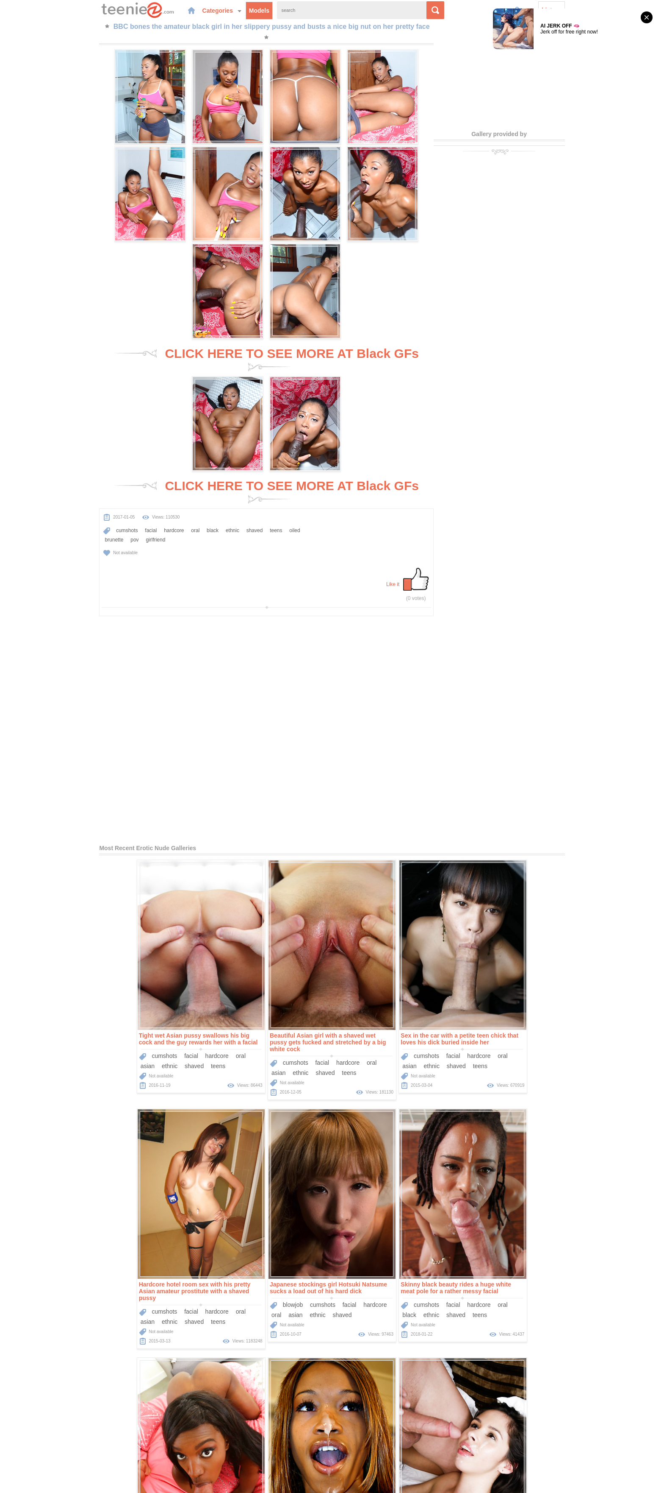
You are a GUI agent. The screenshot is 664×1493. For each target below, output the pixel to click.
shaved (221, 409)
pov (119, 418)
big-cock (86, 1286)
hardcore (141, 409)
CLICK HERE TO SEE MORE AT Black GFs (266, 249)
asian (82, 795)
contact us (400, 1482)
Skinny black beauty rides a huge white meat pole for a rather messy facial (259, 1017)
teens (243, 409)
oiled (77, 418)
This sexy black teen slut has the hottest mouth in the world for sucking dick (523, 1017)
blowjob (96, 1034)
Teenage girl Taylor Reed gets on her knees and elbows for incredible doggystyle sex (134, 1259)
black (179, 409)
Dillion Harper (235, 1296)
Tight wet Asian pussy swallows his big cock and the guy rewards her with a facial (132, 768)
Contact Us (389, 1444)
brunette (99, 418)
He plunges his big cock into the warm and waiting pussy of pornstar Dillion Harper (264, 1259)
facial (118, 409)
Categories (191, 10)
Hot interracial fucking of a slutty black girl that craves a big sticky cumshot (395, 1017)
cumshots (94, 409)
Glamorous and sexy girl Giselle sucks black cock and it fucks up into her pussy (393, 1259)
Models (229, 10)
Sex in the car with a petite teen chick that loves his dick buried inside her (394, 768)
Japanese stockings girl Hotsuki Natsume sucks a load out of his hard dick (132, 1017)
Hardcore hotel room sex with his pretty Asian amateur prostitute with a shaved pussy (522, 772)
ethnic (199, 409)
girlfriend (140, 418)
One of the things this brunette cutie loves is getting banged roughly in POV (525, 1259)
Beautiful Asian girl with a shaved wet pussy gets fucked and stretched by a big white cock (262, 772)
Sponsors (357, 1444)
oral (162, 409)
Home (269, 1444)
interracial (415, 1044)
